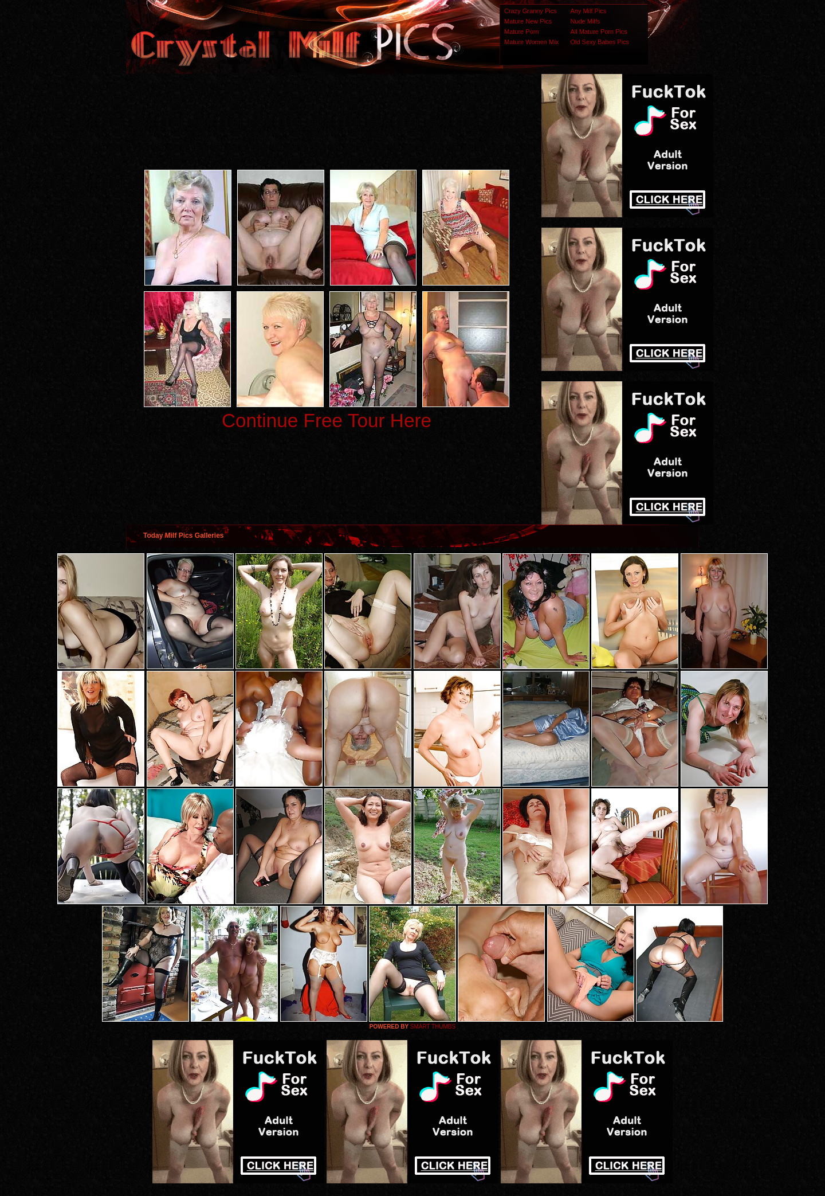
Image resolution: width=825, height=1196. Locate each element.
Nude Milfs (585, 21)
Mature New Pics (528, 21)
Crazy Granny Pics (530, 10)
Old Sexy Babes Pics (599, 41)
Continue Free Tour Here (326, 420)
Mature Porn (521, 31)
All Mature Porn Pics (598, 31)
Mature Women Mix (531, 41)
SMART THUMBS (432, 1026)
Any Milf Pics (588, 10)
